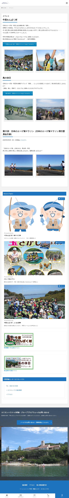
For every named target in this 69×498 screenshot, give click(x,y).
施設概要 (24, 485)
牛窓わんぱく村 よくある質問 (12, 322)
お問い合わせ (21, 495)
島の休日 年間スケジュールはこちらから (18, 93)
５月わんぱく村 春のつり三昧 (12, 235)
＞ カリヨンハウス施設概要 (14, 390)
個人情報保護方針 (42, 485)
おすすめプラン (61, 242)
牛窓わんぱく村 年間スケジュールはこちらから (20, 44)
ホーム (7, 495)
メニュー (34, 495)
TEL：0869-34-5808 (12, 386)
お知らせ (62, 198)
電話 (48, 495)
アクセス (31, 485)
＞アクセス (9, 394)
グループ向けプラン (9, 279)
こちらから (23, 140)
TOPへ (62, 495)
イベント (11, 7)
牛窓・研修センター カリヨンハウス (39, 489)
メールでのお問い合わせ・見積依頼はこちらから (34, 422)
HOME (4, 7)
